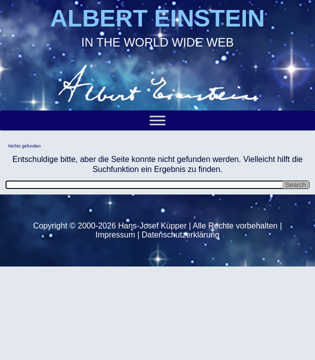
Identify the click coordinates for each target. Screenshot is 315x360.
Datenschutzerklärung (181, 234)
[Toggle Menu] (158, 120)
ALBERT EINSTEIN (157, 18)
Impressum (115, 234)
